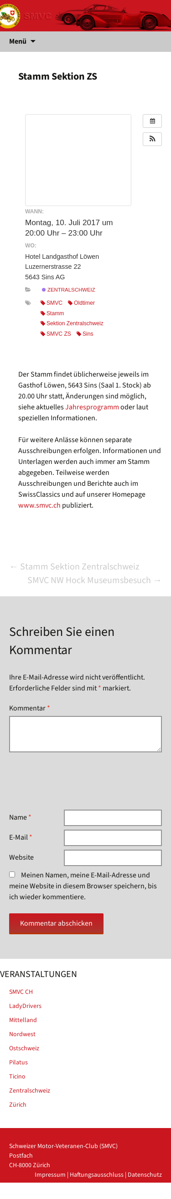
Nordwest (22, 1034)
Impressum (50, 1174)
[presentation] (78, 781)
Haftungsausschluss (97, 1174)
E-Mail (20, 837)
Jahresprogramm (92, 407)
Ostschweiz (24, 1048)
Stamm (52, 313)
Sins (85, 334)
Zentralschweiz (68, 289)
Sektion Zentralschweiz (72, 323)
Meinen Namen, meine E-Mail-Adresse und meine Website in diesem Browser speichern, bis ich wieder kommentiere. (83, 886)
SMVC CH (21, 992)
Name (20, 817)
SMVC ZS (56, 334)
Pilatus (18, 1062)
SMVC (51, 303)
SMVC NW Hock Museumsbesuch (94, 580)
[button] (152, 139)
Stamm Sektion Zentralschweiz (74, 566)
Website (21, 857)
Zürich (17, 1104)
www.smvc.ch (39, 505)
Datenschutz (145, 1174)
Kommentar (29, 708)
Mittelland (23, 1020)
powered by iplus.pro (133, 1194)
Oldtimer (81, 303)
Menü (17, 41)
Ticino (17, 1076)
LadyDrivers (25, 1006)
